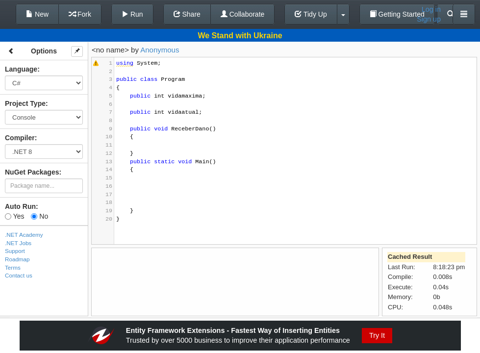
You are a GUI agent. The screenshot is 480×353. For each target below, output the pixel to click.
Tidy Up (311, 14)
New (37, 14)
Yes (14, 216)
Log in (431, 9)
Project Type (25, 103)
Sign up (429, 19)
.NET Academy (24, 234)
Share (187, 14)
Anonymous (159, 50)
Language (21, 69)
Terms (13, 267)
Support (15, 251)
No (39, 216)
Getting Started (397, 14)
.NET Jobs (18, 243)
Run (132, 14)
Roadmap (17, 259)
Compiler (20, 138)
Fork (80, 14)
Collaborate (243, 14)
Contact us (18, 275)
